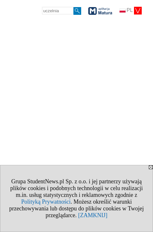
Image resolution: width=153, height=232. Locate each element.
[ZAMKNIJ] (92, 215)
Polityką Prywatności (46, 201)
